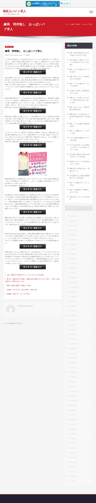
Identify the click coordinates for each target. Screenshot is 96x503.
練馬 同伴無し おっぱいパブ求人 (82, 24)
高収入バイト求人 (14, 11)
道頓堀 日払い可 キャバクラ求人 (18, 294)
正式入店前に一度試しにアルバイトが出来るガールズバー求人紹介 (80, 61)
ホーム (66, 24)
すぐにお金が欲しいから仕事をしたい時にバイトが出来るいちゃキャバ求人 (80, 145)
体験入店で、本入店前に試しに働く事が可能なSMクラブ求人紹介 (80, 114)
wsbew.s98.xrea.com (17, 55)
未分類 (29, 55)
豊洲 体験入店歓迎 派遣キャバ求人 (19, 285)
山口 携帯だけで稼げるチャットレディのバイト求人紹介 (25, 275)
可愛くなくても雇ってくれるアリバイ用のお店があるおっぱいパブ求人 (80, 98)
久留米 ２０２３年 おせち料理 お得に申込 (22, 289)
